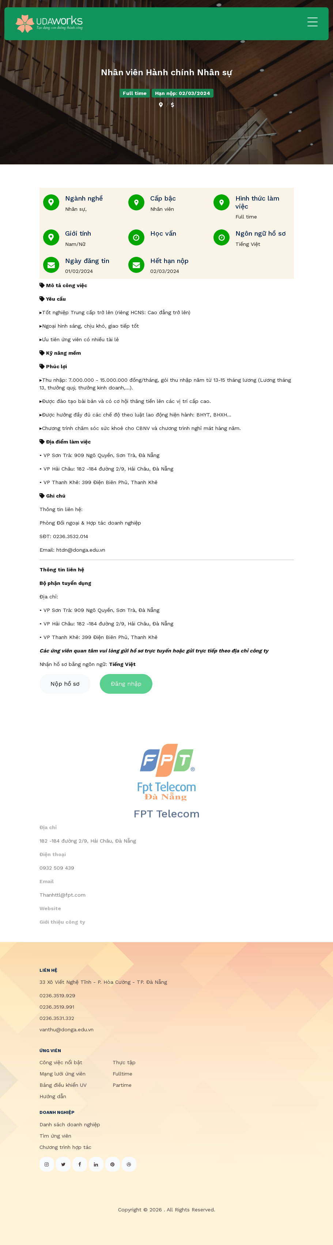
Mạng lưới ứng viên (62, 1074)
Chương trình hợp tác (65, 1147)
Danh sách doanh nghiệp (69, 1124)
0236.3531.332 (56, 1018)
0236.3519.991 (56, 1007)
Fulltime (122, 1074)
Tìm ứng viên (55, 1136)
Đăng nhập (126, 687)
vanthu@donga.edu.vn (66, 1029)
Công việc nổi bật (60, 1062)
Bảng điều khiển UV (63, 1085)
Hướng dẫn (52, 1096)
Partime (122, 1085)
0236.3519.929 (57, 995)
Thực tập (124, 1062)
